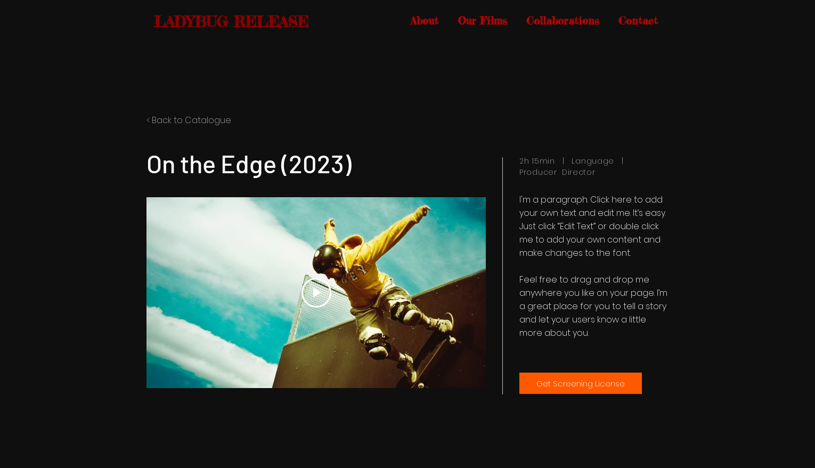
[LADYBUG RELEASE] (233, 22)
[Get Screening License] (580, 383)
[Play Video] (316, 293)
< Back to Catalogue (188, 120)
